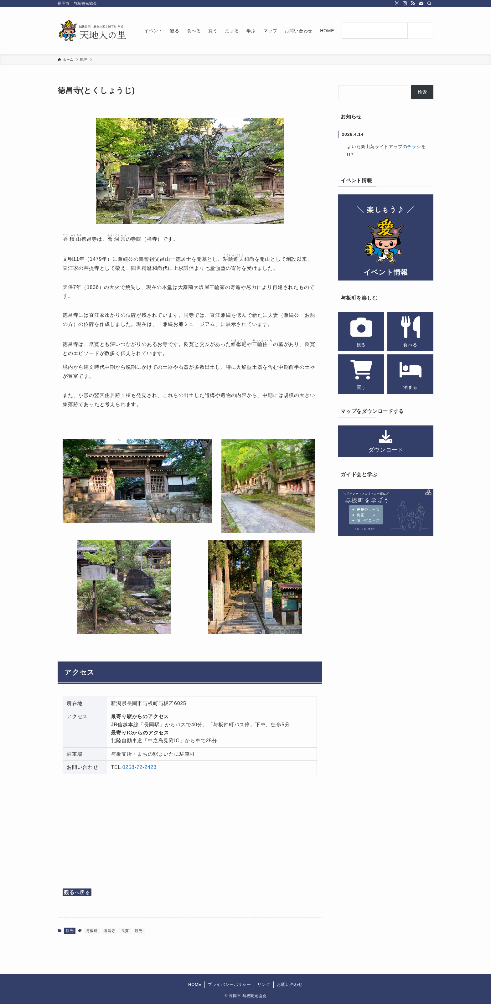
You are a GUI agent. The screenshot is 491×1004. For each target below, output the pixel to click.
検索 (422, 92)
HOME (194, 984)
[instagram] (405, 3)
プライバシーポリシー (229, 984)
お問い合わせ (290, 984)
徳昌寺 (109, 931)
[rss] (413, 3)
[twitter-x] (397, 3)
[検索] (429, 3)
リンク (263, 984)
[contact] (421, 3)
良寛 (125, 931)
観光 (70, 931)
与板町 (92, 931)
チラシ (414, 146)
